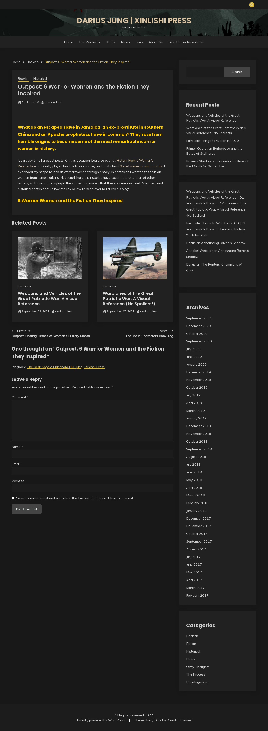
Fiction (191, 643)
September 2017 (199, 541)
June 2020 (194, 357)
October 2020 (196, 333)
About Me (155, 42)
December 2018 (198, 426)
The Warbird (88, 42)
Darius (191, 243)
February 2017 (197, 595)
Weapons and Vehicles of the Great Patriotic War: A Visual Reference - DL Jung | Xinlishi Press (215, 197)
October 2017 (196, 534)
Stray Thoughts (198, 667)
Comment (20, 397)
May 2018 (194, 480)
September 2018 (199, 449)
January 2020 (196, 364)
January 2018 (196, 511)
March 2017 (195, 588)
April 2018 (194, 488)
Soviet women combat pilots (141, 166)
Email (17, 464)
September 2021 (199, 318)
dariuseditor (53, 102)
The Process (195, 674)
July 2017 (193, 557)
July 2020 (193, 349)
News (125, 42)
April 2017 (194, 580)
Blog (109, 42)
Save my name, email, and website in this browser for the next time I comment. (75, 498)
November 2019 (198, 380)
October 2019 (196, 387)
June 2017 (194, 564)
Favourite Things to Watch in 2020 (212, 141)
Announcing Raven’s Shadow (223, 243)
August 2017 (196, 549)
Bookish (23, 79)
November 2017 (198, 526)
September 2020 (199, 341)
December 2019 (198, 372)
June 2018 (194, 472)
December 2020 (198, 326)
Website (18, 481)
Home (68, 42)
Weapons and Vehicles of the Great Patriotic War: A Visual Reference (49, 298)
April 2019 (194, 403)
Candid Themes (180, 720)
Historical (40, 79)
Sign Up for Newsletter (186, 42)
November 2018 (198, 434)
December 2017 (198, 518)
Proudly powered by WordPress (101, 720)
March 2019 (195, 411)
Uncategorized (197, 682)
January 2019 (196, 418)
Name (17, 447)
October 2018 (196, 441)
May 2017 (194, 572)
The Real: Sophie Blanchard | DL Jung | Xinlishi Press (66, 367)
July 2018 (193, 464)
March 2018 (195, 495)
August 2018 (196, 457)
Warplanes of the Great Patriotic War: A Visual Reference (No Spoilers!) (129, 298)
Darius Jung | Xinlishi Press (134, 20)
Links (139, 42)
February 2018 (197, 503)
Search (237, 72)
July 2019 (193, 395)
